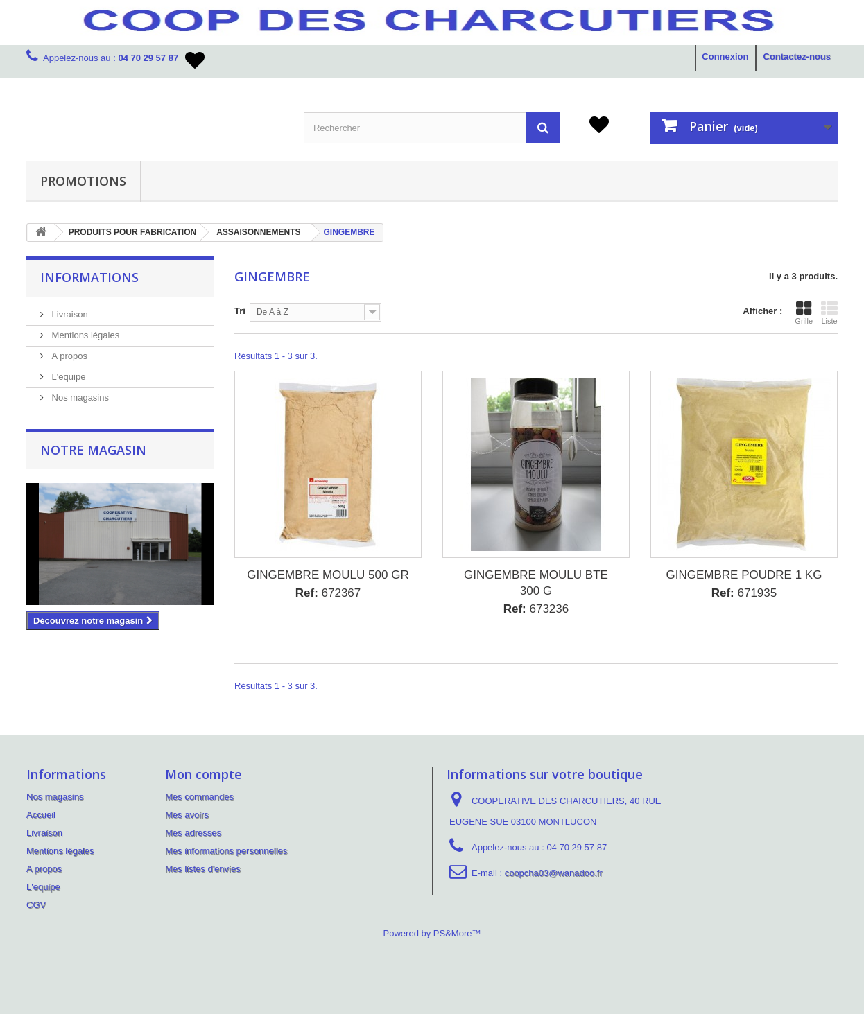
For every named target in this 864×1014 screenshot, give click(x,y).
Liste (829, 312)
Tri (239, 311)
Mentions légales (84, 335)
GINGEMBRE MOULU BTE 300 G (536, 582)
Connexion (725, 56)
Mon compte (203, 774)
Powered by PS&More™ (432, 933)
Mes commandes (199, 797)
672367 (328, 593)
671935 (744, 593)
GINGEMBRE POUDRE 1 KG (744, 575)
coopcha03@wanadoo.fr (554, 873)
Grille (804, 312)
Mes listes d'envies (203, 869)
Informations (89, 277)
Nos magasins (79, 397)
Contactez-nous (797, 56)
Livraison (68, 314)
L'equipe (67, 376)
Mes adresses (193, 833)
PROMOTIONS (83, 181)
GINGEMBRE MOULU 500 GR (327, 575)
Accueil (40, 815)
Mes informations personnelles (226, 851)
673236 (536, 609)
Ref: (306, 593)
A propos (68, 356)
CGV (36, 905)
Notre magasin (93, 450)
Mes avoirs (187, 815)
